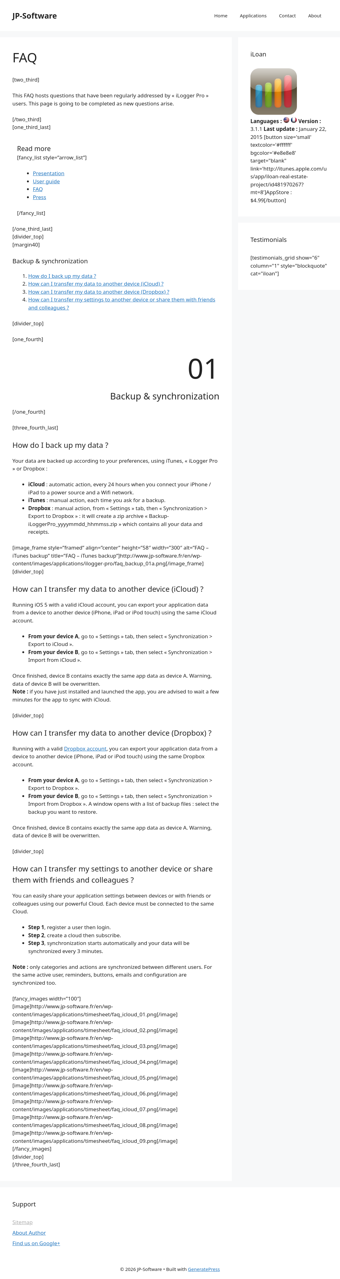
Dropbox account (85, 748)
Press (39, 197)
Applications (253, 15)
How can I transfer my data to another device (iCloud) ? (96, 283)
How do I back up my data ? (62, 275)
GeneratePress (204, 1269)
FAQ (38, 189)
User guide (46, 181)
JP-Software (34, 15)
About (314, 15)
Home (220, 15)
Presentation (48, 173)
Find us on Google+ (36, 1243)
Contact (287, 15)
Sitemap (22, 1222)
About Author (29, 1232)
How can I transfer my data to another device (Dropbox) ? (98, 291)
